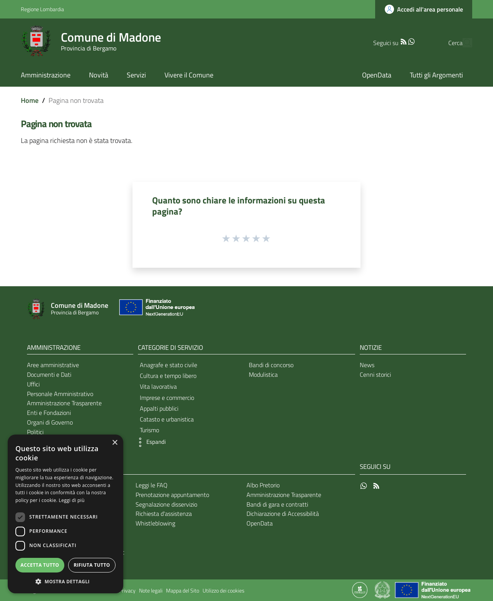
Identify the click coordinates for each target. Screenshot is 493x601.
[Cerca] (463, 43)
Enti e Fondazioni (49, 412)
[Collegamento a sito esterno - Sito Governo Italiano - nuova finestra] (383, 589)
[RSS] (388, 40)
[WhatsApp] (396, 40)
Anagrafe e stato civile (168, 364)
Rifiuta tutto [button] (92, 565)
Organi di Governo (50, 422)
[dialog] (65, 514)
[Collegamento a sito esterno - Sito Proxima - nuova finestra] (359, 589)
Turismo (149, 430)
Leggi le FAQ (152, 485)
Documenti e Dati (49, 374)
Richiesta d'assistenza (164, 513)
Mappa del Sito (182, 590)
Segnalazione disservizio (166, 504)
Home (30, 100)
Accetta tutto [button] (39, 565)
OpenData (259, 523)
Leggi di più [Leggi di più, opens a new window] (72, 500)
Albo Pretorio (263, 485)
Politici (35, 431)
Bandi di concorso (271, 364)
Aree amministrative (53, 364)
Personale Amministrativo (60, 393)
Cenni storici (375, 374)
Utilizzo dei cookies (224, 590)
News (367, 364)
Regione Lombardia (42, 9)
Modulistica (263, 374)
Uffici (33, 384)
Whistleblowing (155, 523)
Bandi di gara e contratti (277, 504)
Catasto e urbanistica (167, 419)
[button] (150, 442)
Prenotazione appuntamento (172, 494)
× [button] (114, 443)
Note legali (151, 590)
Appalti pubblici (159, 408)
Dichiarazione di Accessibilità (282, 513)
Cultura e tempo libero (168, 375)
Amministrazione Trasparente (64, 403)
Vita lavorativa (158, 386)
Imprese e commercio (167, 397)
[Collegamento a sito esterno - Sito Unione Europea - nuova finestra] (156, 309)
